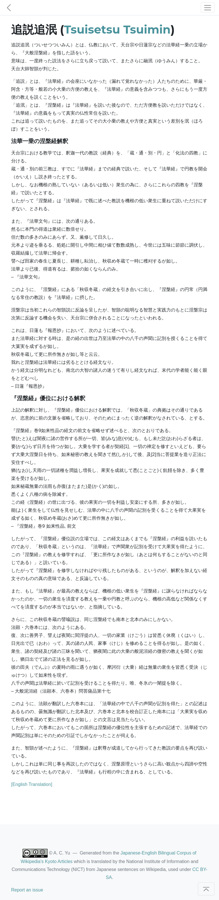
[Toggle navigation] (207, 7)
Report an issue (27, 889)
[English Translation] (31, 784)
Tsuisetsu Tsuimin (117, 29)
